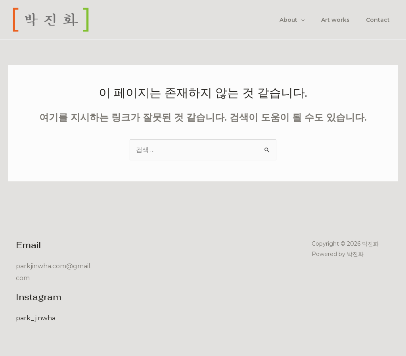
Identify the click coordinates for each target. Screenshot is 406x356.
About (285, 20)
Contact (377, 19)
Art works (331, 19)
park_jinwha (36, 318)
